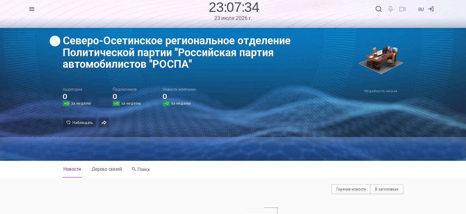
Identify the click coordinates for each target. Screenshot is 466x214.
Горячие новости (351, 189)
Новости (72, 169)
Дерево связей (107, 169)
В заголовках (387, 189)
